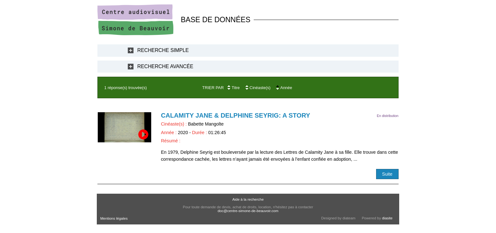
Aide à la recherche (248, 199)
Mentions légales (113, 218)
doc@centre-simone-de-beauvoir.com (248, 211)
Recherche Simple (163, 50)
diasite (387, 218)
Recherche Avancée (165, 66)
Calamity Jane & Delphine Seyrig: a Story (235, 115)
